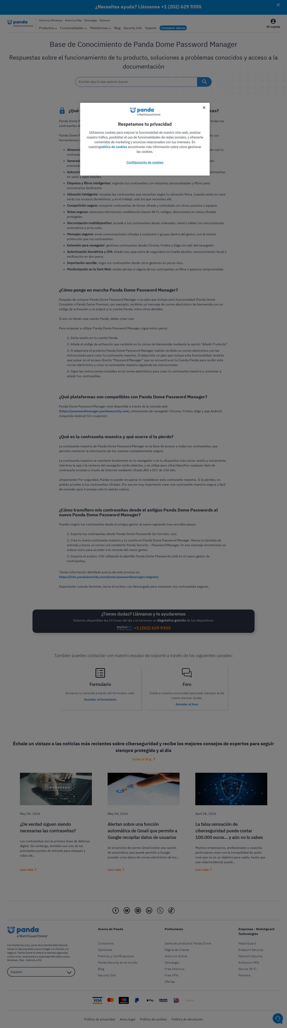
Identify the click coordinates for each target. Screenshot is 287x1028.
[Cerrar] (204, 107)
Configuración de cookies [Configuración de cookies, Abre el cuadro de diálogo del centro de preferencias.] (144, 162)
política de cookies (113, 147)
